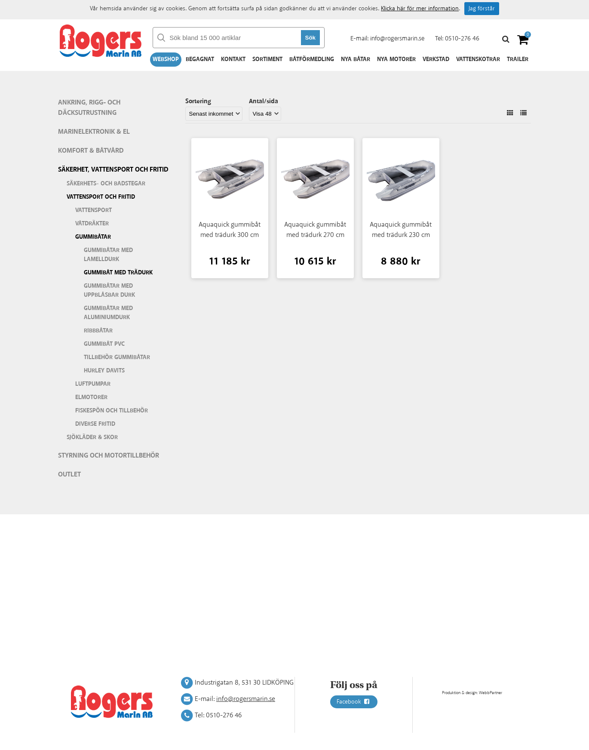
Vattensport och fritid (101, 197)
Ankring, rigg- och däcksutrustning (89, 108)
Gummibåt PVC (104, 344)
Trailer (517, 59)
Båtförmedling (311, 59)
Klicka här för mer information (420, 8)
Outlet (69, 475)
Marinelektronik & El (94, 132)
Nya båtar (355, 59)
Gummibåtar (93, 237)
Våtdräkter (92, 223)
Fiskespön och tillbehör (111, 410)
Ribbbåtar (98, 330)
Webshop (166, 59)
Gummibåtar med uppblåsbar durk (109, 290)
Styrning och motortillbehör (108, 456)
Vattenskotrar (478, 59)
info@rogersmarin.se (397, 38)
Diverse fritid (95, 424)
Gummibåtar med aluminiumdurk (108, 313)
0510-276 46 (462, 38)
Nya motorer (396, 59)
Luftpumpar (92, 384)
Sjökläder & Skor (92, 437)
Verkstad (436, 59)
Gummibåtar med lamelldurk (108, 255)
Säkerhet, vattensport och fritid (113, 170)
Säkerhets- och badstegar (106, 183)
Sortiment (267, 59)
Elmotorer (91, 397)
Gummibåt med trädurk (118, 272)
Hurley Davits (104, 370)
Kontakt (233, 59)
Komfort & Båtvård (91, 151)
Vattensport (93, 210)
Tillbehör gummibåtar (117, 357)
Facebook (354, 702)
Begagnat (200, 59)
